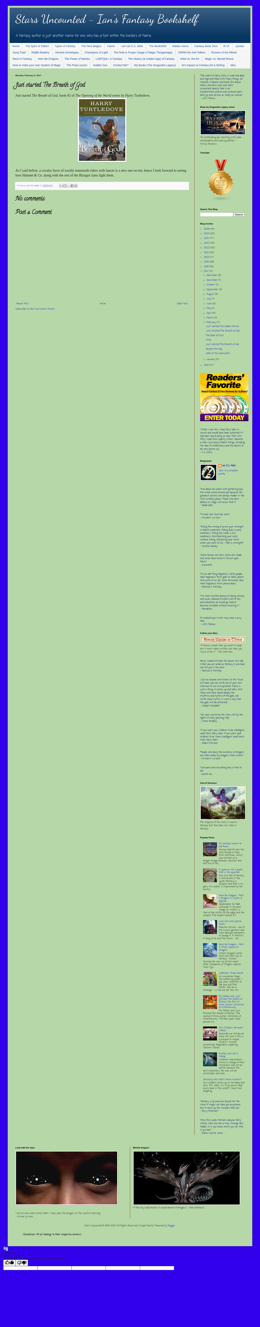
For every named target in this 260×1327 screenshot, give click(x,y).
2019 (207, 262)
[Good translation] (9, 1263)
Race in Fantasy (22, 58)
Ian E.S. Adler (229, 465)
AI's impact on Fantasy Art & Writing (203, 65)
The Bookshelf (157, 46)
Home (15, 46)
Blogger (171, 1225)
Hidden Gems (180, 46)
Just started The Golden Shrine (222, 326)
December (212, 275)
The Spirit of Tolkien (37, 46)
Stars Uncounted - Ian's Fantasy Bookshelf (106, 19)
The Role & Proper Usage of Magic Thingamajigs (143, 52)
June (210, 303)
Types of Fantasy (65, 46)
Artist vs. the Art (189, 58)
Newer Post (22, 303)
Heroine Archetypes (67, 52)
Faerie (111, 46)
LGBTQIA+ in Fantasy (109, 58)
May (209, 308)
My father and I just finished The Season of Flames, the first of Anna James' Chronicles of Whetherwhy (231, 1002)
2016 (207, 365)
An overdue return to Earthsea (230, 845)
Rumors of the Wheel (224, 52)
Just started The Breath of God (222, 344)
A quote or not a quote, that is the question (231, 871)
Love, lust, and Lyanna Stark (230, 923)
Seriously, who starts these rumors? (222, 1079)
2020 (207, 257)
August (211, 294)
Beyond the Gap (214, 349)
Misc (233, 65)
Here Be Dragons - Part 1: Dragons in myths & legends (231, 898)
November (212, 280)
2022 (207, 248)
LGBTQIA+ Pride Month (231, 973)
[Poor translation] (22, 1263)
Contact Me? (120, 65)
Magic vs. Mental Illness (219, 58)
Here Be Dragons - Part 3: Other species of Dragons (231, 947)
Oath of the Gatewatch (218, 353)
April (209, 313)
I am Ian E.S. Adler (132, 46)
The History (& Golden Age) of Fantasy (151, 58)
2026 (207, 229)
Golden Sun (100, 65)
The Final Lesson (77, 65)
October (211, 285)
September (213, 289)
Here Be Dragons (48, 58)
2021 (207, 252)
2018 (206, 266)
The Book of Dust (215, 335)
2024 (207, 238)
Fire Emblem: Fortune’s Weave (231, 1029)
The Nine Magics (91, 46)
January (211, 359)
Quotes (239, 46)
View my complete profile (228, 472)
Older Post (182, 303)
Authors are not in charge (228, 1055)
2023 (207, 243)
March (210, 318)
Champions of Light (96, 52)
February (212, 322)
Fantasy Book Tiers (206, 46)
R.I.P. (226, 46)
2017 (206, 271)
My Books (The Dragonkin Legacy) (155, 65)
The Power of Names (77, 58)
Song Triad (19, 52)
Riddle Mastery (40, 52)
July (209, 299)
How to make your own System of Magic (37, 65)
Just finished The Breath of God (223, 331)
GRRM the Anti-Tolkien (192, 52)
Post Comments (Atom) (42, 309)
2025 (207, 233)
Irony (208, 340)
